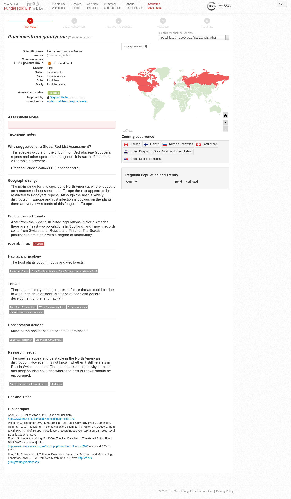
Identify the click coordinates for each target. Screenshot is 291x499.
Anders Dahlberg (57, 101)
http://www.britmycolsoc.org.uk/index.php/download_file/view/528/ (48, 446)
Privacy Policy (224, 491)
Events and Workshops (59, 5)
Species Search (76, 5)
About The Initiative (134, 5)
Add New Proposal (92, 5)
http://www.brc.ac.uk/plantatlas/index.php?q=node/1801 (41, 418)
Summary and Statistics (112, 5)
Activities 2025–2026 (155, 5)
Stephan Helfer (78, 101)
